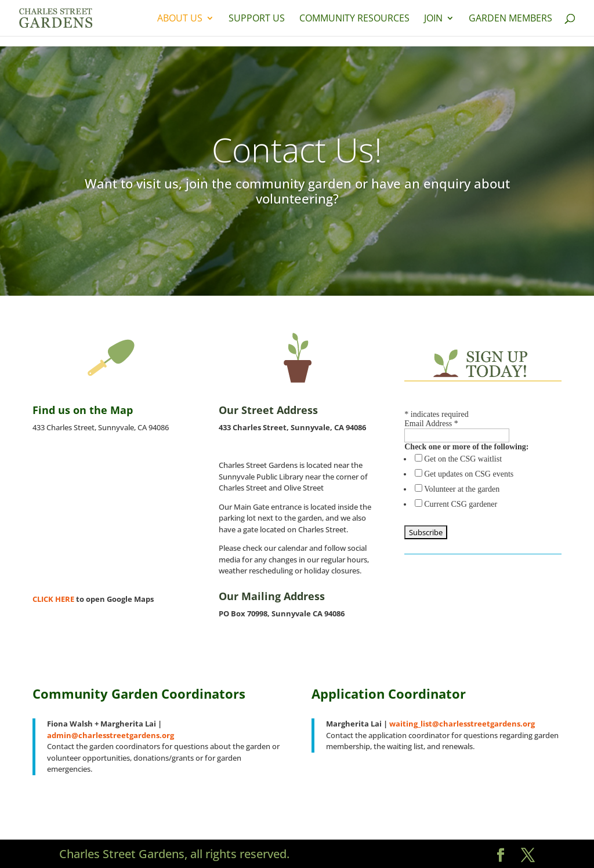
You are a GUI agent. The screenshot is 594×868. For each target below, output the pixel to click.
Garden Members (510, 19)
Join (433, 19)
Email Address (431, 423)
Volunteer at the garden (461, 489)
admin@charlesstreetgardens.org (110, 735)
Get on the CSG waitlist (463, 459)
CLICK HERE (54, 599)
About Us (179, 19)
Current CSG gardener (460, 504)
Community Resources (354, 19)
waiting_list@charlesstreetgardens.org (462, 723)
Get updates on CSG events (468, 474)
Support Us (257, 19)
